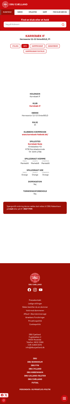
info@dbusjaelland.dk (35, 348)
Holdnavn (35, 94)
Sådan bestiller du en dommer (35, 307)
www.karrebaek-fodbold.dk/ (35, 135)
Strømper (45, 161)
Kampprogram (37, 46)
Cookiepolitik (35, 324)
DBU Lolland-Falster (35, 376)
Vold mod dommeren (35, 311)
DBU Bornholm (35, 362)
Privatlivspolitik (35, 321)
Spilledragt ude (35, 170)
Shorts (35, 161)
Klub (35, 104)
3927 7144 (27, 209)
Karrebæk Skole (35, 144)
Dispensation (35, 182)
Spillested (35, 142)
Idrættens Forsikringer (35, 318)
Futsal (35, 383)
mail (11, 209)
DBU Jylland (35, 369)
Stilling (15, 46)
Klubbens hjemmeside (35, 132)
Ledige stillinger (35, 304)
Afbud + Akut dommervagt (35, 314)
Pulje (35, 123)
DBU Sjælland (35, 379)
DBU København (35, 372)
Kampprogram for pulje (35, 51)
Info (25, 46)
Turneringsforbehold (35, 191)
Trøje (24, 161)
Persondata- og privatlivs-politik (35, 389)
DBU (35, 359)
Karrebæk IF (35, 106)
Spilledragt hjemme (35, 159)
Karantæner (53, 46)
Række (35, 113)
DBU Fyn (35, 365)
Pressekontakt (35, 300)
